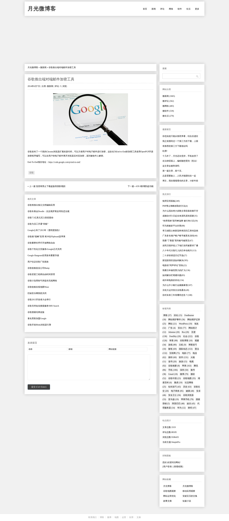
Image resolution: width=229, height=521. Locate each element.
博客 (167, 315)
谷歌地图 (189, 378)
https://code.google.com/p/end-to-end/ (64, 162)
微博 (184, 374)
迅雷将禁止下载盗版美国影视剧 (50, 186)
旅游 (183, 361)
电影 (186, 353)
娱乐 (191, 403)
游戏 (172, 345)
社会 (187, 336)
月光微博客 (42, 9)
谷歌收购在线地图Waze (38, 287)
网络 (171, 9)
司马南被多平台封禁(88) (173, 226)
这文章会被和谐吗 (170, 166)
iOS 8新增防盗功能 (144, 186)
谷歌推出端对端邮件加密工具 (51, 79)
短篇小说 (187, 501)
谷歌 (31, 173)
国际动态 (185, 349)
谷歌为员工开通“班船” (38, 224)
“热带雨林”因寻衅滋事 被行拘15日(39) (180, 221)
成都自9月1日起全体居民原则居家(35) (179, 216)
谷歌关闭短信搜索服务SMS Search (43, 306)
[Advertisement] (114, 40)
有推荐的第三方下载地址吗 (175, 146)
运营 (124, 517)
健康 (190, 391)
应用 (131, 517)
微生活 (168, 116)
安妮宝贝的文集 (190, 496)
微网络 (168, 106)
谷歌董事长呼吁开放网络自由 (41, 243)
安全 (182, 328)
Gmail (173, 374)
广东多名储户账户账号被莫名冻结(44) (179, 236)
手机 (173, 370)
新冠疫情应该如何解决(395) (175, 260)
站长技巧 (174, 387)
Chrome (49, 152)
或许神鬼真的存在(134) (173, 280)
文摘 (139, 517)
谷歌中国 (174, 378)
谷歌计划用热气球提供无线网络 (42, 281)
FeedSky (175, 336)
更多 (197, 9)
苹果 (186, 366)
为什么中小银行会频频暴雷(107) (177, 285)
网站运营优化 (169, 496)
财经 (192, 408)
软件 (180, 9)
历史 (187, 387)
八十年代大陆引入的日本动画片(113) (179, 250)
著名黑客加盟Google (37, 318)
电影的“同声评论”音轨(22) (174, 265)
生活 (188, 9)
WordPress (185, 324)
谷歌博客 (186, 340)
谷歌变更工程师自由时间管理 (41, 274)
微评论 (168, 101)
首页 (145, 9)
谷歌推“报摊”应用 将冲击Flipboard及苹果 (46, 236)
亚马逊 (173, 399)
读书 (172, 361)
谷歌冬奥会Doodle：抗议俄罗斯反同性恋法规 (48, 211)
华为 (181, 408)
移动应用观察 (189, 491)
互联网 (174, 353)
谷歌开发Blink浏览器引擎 (39, 325)
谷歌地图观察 (169, 491)
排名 (178, 315)
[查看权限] (178, 466)
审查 (173, 340)
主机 (182, 345)
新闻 (154, 9)
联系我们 (92, 517)
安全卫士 (174, 395)
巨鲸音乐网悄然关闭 (37, 293)
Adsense (173, 332)
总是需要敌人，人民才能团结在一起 (179, 176)
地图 (117, 517)
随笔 (172, 349)
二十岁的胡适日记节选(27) (174, 255)
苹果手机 (187, 399)
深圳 (184, 370)
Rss (185, 332)
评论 (162, 9)
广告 (171, 328)
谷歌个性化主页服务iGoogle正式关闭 (45, 249)
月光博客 (167, 486)
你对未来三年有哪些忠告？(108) (177, 295)
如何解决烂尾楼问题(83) (173, 275)
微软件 (168, 111)
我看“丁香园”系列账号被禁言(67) (177, 240)
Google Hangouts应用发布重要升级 (43, 255)
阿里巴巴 (178, 403)
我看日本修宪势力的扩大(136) (176, 270)
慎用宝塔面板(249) (171, 201)
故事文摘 (167, 501)
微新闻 (43, 67)
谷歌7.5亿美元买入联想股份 (40, 218)
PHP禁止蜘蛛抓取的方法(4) (175, 206)
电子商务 (177, 391)
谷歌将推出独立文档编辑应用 (41, 205)
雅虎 (178, 382)
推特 (172, 357)
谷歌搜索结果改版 (36, 312)
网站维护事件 (176, 319)
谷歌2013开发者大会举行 (39, 299)
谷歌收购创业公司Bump (38, 268)
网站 (172, 324)
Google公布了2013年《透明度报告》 (44, 230)
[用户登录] (167, 466)
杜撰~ (165, 151)
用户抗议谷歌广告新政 (38, 262)
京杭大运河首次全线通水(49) (175, 290)
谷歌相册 (174, 366)
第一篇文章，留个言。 (172, 171)
